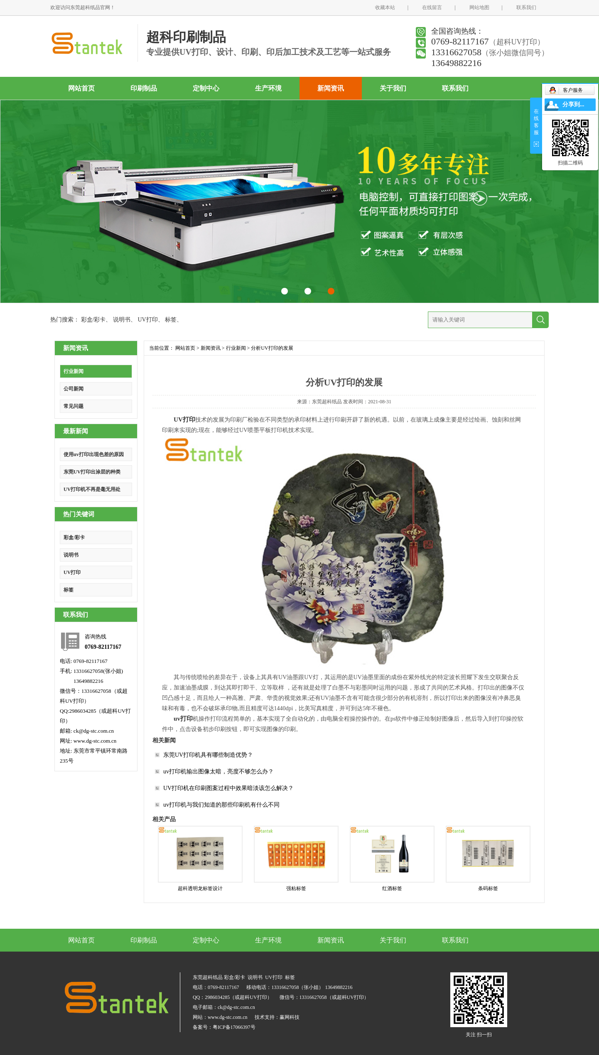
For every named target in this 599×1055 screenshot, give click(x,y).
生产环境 (268, 88)
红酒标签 (392, 888)
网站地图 (479, 7)
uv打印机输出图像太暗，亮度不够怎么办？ (218, 771)
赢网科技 (290, 1017)
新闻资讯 (330, 88)
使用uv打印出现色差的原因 (94, 454)
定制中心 (206, 88)
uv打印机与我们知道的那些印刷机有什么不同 (221, 805)
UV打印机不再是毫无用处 (92, 489)
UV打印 (147, 319)
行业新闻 (73, 371)
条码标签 (488, 888)
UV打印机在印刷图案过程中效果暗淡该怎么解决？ (228, 788)
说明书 (121, 319)
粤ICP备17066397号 (234, 1027)
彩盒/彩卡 (93, 319)
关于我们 (393, 88)
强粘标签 (296, 888)
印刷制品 (143, 88)
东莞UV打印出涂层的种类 (92, 472)
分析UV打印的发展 (272, 348)
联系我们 (526, 7)
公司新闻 (73, 389)
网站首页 (81, 88)
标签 (171, 319)
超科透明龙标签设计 (200, 888)
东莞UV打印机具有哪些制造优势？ (208, 755)
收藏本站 (385, 7)
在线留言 (432, 7)
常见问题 (73, 406)
